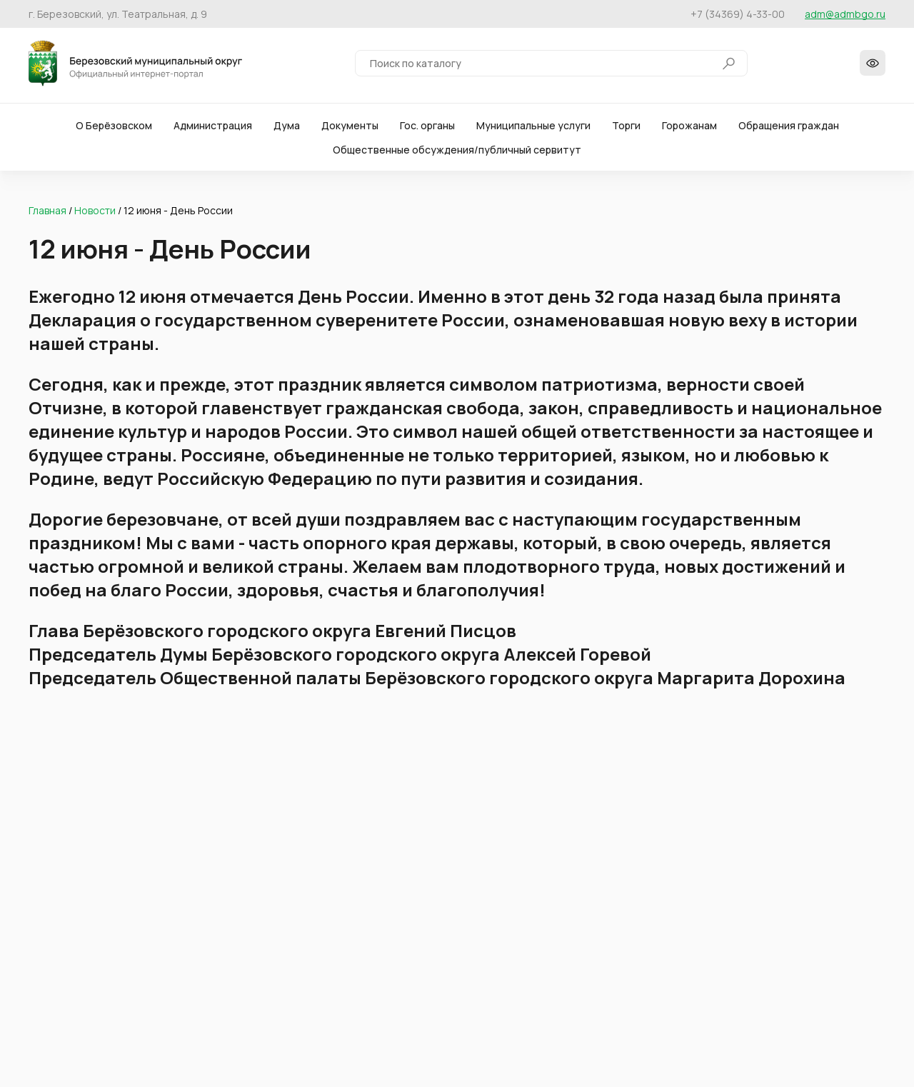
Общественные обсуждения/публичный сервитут (457, 152)
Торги (626, 128)
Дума (286, 128)
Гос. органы (427, 128)
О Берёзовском (114, 128)
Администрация (213, 128)
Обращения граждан (788, 128)
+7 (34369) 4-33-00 (737, 14)
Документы (349, 128)
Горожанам (689, 128)
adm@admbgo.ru (845, 14)
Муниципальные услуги (533, 128)
